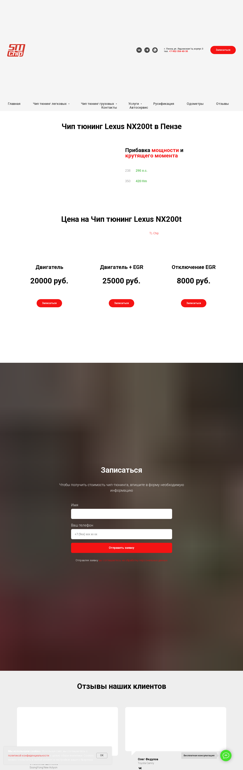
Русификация (163, 104)
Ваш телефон (82, 525)
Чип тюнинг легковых (50, 104)
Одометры (195, 104)
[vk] (139, 50)
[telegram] (147, 50)
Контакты (109, 107)
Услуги (134, 104)
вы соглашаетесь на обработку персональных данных (133, 560)
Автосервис (139, 107)
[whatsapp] (155, 50)
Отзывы (222, 104)
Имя (74, 505)
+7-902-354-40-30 (178, 51)
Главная (14, 104)
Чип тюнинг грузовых (98, 104)
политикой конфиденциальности (28, 755)
